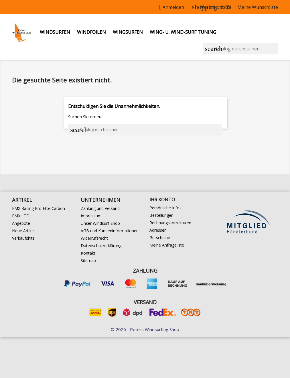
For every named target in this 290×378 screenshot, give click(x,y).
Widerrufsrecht (94, 238)
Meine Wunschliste (257, 7)
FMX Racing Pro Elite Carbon (38, 208)
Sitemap (88, 260)
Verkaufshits (23, 238)
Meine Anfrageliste (166, 245)
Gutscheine (159, 237)
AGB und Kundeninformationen (110, 230)
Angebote (21, 223)
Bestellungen (161, 215)
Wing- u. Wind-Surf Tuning (183, 32)
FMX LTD (20, 215)
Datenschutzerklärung (101, 245)
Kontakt (88, 253)
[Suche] (240, 48)
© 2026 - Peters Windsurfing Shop (145, 329)
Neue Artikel (23, 230)
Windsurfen (55, 32)
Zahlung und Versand (100, 208)
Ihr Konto (162, 199)
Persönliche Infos (165, 207)
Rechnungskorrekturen (170, 222)
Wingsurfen (128, 32)
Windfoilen (91, 32)
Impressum (91, 215)
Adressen (158, 230)
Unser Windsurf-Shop (100, 223)
